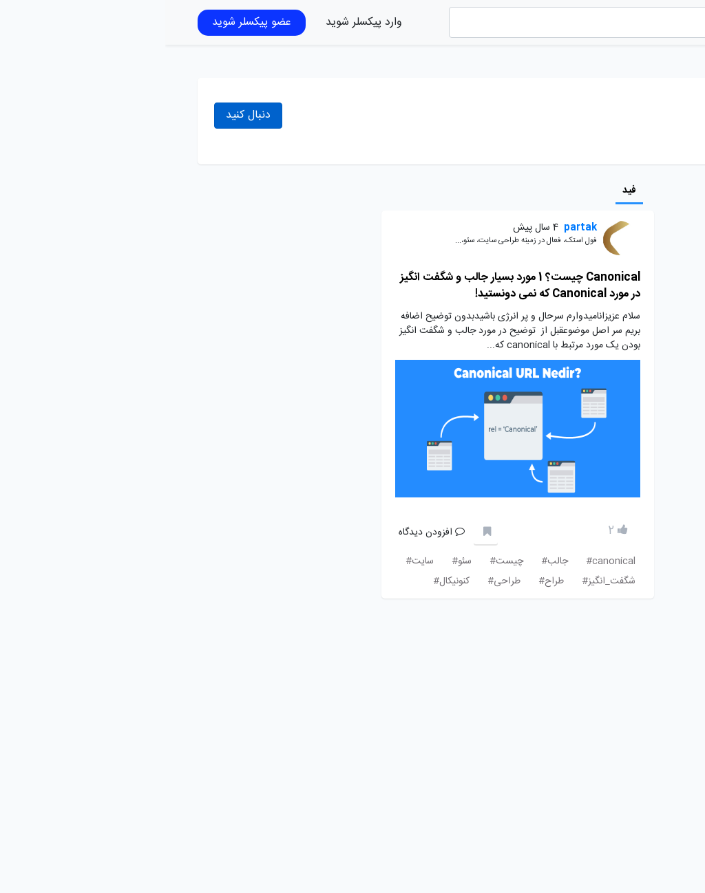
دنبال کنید (83, 115)
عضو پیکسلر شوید (86, 22)
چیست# (341, 561)
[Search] (441, 22)
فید (464, 190)
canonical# (445, 561)
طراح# (386, 581)
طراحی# (338, 581)
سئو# (296, 561)
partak (415, 228)
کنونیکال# (286, 581)
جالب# (389, 561)
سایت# (254, 561)
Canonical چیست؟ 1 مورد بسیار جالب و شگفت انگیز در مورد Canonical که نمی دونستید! (355, 285)
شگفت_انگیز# (443, 581)
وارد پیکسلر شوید (198, 22)
